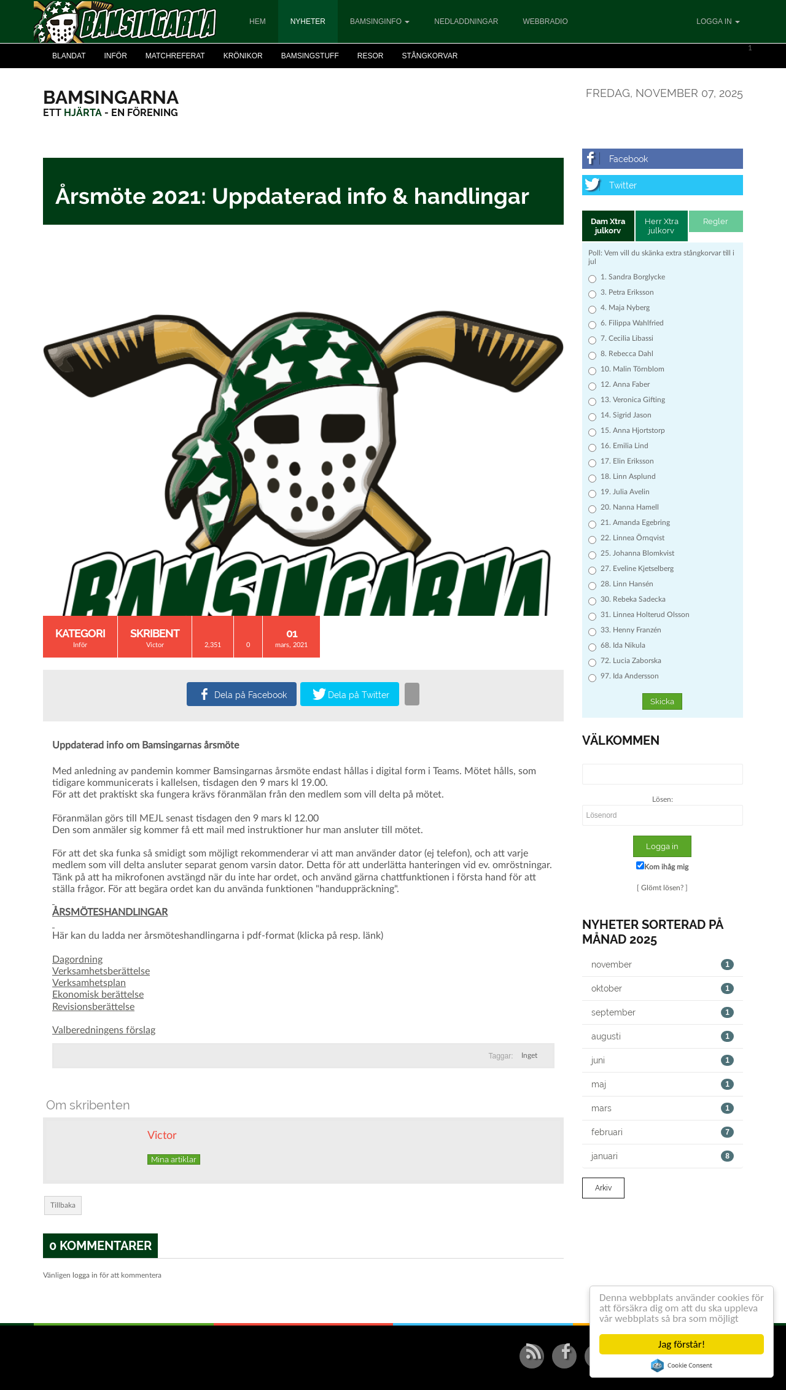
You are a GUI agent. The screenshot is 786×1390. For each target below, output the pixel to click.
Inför (115, 56)
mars (662, 1108)
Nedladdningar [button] (466, 21)
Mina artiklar (173, 1159)
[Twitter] (663, 185)
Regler (715, 221)
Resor (370, 56)
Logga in (718, 21)
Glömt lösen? (662, 887)
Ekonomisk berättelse (98, 995)
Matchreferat (175, 56)
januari (662, 1156)
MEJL (151, 818)
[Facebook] (663, 159)
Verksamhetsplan (89, 983)
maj (662, 1084)
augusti (662, 1036)
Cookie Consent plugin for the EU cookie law (681, 1365)
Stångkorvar (429, 56)
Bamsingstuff (310, 56)
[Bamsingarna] (111, 97)
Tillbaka (63, 1205)
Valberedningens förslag (103, 1030)
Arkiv (603, 1188)
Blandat (68, 56)
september (662, 1012)
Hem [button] (257, 21)
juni (662, 1060)
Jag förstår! (681, 1344)
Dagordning (77, 960)
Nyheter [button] (307, 21)
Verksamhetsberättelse (101, 971)
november (662, 964)
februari (662, 1132)
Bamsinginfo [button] (380, 21)
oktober (662, 988)
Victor (155, 645)
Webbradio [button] (545, 21)
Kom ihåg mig (662, 866)
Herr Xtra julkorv (662, 226)
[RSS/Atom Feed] (531, 1356)
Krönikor (243, 56)
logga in (85, 1275)
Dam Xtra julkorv (608, 226)
